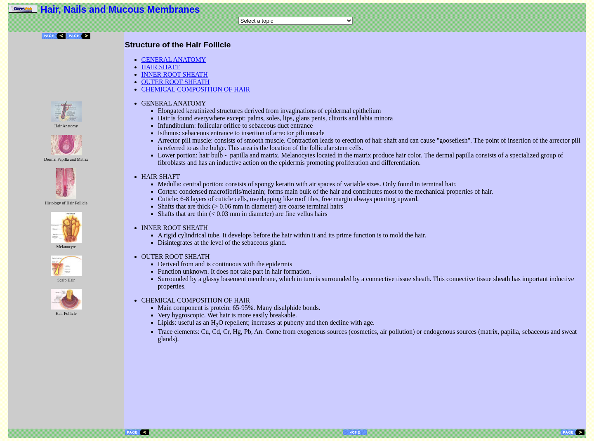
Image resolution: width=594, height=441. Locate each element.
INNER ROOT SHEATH (174, 74)
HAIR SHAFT (160, 66)
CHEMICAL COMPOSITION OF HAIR (195, 89)
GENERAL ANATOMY (173, 59)
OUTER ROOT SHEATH (175, 81)
